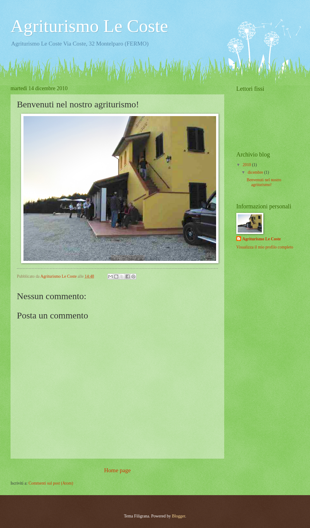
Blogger (178, 516)
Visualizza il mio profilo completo (264, 247)
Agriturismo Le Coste (89, 26)
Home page (117, 470)
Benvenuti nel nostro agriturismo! (263, 182)
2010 (247, 165)
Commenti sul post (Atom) (51, 483)
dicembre (256, 172)
